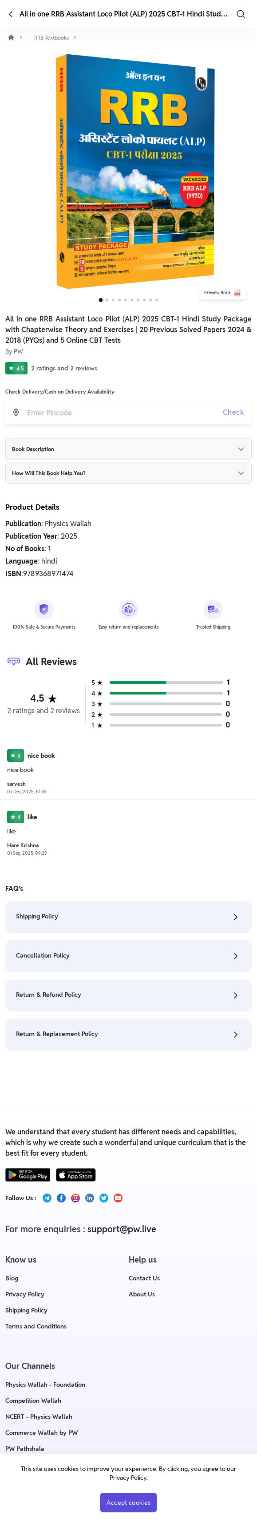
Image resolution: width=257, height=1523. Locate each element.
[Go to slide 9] (150, 300)
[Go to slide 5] (125, 300)
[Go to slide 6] (131, 300)
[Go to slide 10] (156, 300)
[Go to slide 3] (113, 300)
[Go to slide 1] (101, 300)
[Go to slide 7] (138, 300)
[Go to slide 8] (144, 300)
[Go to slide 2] (107, 300)
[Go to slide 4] (119, 300)
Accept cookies (129, 1503)
